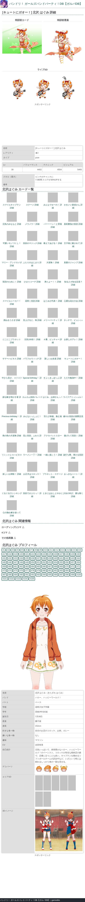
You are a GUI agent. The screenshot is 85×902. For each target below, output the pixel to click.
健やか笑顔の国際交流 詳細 (73, 416)
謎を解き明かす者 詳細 (11, 397)
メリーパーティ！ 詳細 (52, 320)
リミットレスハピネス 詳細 (12, 455)
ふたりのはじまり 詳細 (32, 262)
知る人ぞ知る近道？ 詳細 (73, 282)
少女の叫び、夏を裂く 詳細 (73, 493)
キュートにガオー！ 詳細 (73, 358)
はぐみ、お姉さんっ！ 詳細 (53, 397)
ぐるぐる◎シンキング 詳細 (12, 493)
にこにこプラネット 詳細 (12, 339)
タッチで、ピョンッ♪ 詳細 (73, 320)
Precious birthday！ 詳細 (12, 416)
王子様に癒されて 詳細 (73, 243)
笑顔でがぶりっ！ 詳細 (32, 493)
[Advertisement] (43, 125)
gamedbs (56, 900)
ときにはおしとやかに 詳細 (53, 493)
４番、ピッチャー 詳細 (52, 339)
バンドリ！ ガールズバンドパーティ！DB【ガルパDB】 (45, 3)
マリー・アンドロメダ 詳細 (12, 262)
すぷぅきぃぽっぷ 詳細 (52, 378)
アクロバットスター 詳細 (53, 435)
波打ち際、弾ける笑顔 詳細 (73, 455)
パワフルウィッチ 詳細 (32, 358)
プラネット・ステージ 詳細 (53, 474)
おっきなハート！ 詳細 (73, 474)
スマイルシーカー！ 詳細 (12, 301)
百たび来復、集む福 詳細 (53, 416)
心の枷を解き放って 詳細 (12, 512)
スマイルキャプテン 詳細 (12, 205)
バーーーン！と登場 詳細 (53, 224)
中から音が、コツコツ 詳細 (12, 378)
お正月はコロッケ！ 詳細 (32, 474)
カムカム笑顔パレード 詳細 (32, 397)
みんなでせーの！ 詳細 (52, 205)
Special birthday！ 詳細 (32, 378)
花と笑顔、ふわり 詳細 (32, 435)
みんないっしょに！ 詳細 (32, 416)
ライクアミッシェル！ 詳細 (73, 397)
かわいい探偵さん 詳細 (73, 205)
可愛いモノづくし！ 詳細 (12, 243)
